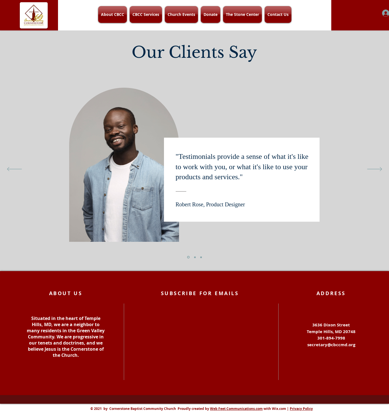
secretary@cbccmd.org (331, 345)
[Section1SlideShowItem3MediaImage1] (201, 257)
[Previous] (14, 169)
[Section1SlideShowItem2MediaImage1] (195, 257)
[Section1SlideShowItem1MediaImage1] (188, 257)
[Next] (374, 169)
